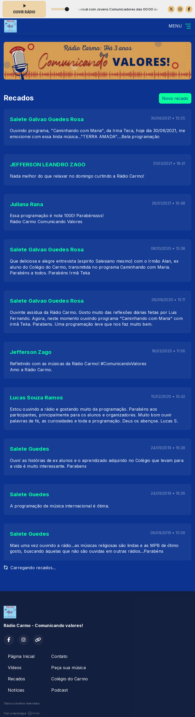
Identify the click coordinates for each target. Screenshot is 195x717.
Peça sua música (68, 667)
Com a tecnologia (22, 713)
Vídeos (14, 667)
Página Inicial (21, 656)
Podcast (59, 690)
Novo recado (175, 98)
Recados (16, 678)
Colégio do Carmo (69, 678)
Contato (59, 656)
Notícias (16, 690)
